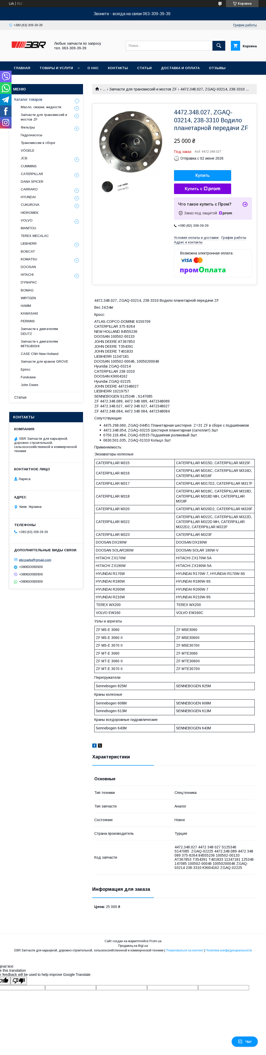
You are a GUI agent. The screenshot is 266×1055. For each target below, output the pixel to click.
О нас (93, 68)
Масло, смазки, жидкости (41, 107)
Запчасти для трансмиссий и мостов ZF (143, 89)
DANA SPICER (32, 182)
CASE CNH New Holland (39, 354)
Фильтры (28, 127)
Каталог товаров (28, 99)
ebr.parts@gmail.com (35, 560)
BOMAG (27, 290)
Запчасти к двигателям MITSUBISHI (39, 344)
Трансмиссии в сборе (38, 143)
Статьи (144, 68)
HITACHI (27, 275)
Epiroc (25, 369)
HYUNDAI (28, 197)
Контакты (118, 68)
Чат (245, 1041)
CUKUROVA (30, 205)
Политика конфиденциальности (229, 950)
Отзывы (217, 68)
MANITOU (28, 228)
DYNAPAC (29, 282)
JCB (24, 158)
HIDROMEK (29, 213)
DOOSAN (28, 267)
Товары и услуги (56, 68)
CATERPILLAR (32, 174)
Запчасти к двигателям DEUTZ (39, 331)
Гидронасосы (31, 135)
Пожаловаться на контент (184, 950)
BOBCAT (28, 251)
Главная (22, 68)
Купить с (202, 189)
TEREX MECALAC (35, 236)
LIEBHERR (29, 243)
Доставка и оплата (180, 68)
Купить (203, 175)
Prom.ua (155, 941)
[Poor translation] (19, 981)
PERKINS (28, 321)
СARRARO (29, 189)
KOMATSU (29, 259)
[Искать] (218, 46)
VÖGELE (27, 150)
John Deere (29, 385)
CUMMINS (29, 166)
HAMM (26, 306)
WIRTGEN (28, 298)
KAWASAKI (29, 313)
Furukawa (28, 377)
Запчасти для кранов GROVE (44, 361)
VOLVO (27, 220)
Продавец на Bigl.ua (133, 946)
